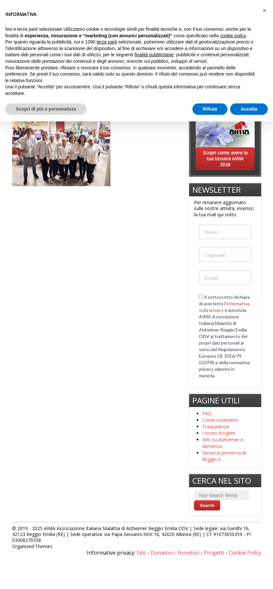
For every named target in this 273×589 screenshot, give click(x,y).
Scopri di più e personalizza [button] (46, 109)
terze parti (107, 42)
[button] (264, 10)
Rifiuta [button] (210, 109)
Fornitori (188, 552)
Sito (141, 552)
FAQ (206, 413)
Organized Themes (32, 546)
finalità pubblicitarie (154, 54)
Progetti (214, 552)
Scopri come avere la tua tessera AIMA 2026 (225, 159)
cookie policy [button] (233, 35)
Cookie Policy (245, 552)
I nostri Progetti (218, 433)
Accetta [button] (249, 109)
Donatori (162, 552)
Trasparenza (215, 426)
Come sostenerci (220, 420)
